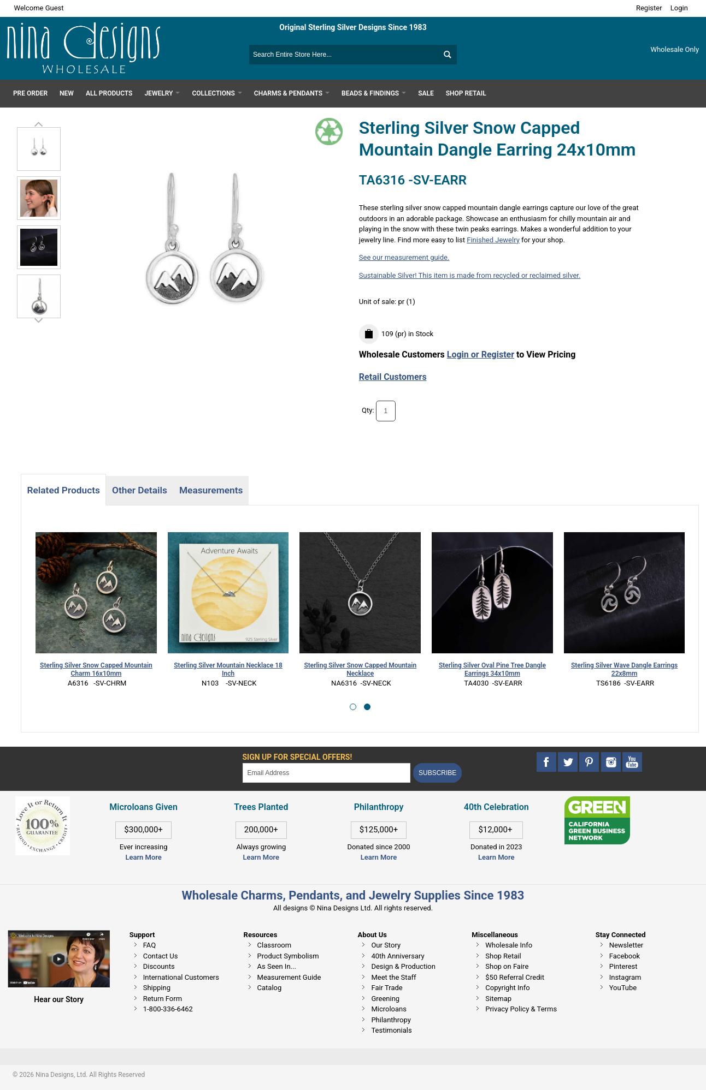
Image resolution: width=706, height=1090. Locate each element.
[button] (353, 707)
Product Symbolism (288, 956)
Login (679, 8)
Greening (385, 998)
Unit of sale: (378, 301)
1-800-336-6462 (168, 1009)
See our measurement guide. (404, 257)
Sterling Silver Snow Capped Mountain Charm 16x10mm (96, 669)
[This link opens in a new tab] (597, 801)
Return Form (162, 998)
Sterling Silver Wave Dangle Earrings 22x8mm (624, 669)
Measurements (211, 490)
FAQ (149, 945)
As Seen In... (276, 966)
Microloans (389, 1009)
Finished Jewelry (493, 240)
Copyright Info (507, 988)
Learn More (143, 857)
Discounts (159, 966)
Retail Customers (393, 377)
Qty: (368, 410)
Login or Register (480, 354)
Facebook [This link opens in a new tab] (624, 956)
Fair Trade (386, 988)
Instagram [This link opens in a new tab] (625, 977)
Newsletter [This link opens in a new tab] (626, 945)
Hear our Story (59, 999)
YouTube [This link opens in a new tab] (623, 988)
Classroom (274, 945)
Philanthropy (390, 1020)
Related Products (63, 490)
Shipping (156, 988)
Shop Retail (503, 956)
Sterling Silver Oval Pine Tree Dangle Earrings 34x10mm (492, 669)
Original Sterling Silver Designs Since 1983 (352, 27)
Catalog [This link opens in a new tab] (269, 988)
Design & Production (403, 966)
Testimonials (391, 1030)
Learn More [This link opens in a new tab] (261, 857)
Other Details (139, 490)
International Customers (181, 977)
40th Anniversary (397, 956)
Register (649, 8)
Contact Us (160, 956)
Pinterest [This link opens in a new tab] (623, 966)
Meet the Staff (393, 977)
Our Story (386, 945)
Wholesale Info (508, 945)
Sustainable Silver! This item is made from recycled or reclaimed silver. (470, 275)
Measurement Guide (289, 977)
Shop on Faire (506, 966)
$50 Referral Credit (514, 977)
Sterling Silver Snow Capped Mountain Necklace (360, 669)
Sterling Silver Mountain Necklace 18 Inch (228, 669)
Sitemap (498, 998)
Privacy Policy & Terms (521, 1009)
